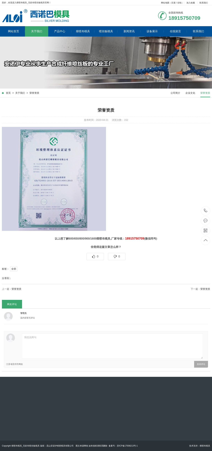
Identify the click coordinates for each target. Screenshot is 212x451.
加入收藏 (190, 3)
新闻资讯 (132, 31)
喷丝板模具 (108, 31)
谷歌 (179, 3)
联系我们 (204, 3)
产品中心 (62, 31)
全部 (13, 269)
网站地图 (165, 3)
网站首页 (16, 31)
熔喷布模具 (85, 31)
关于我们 (36, 31)
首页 (8, 93)
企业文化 (190, 93)
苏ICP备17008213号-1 (127, 446)
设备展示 (155, 31)
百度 (173, 3)
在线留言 (178, 31)
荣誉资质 (34, 93)
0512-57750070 (205, 210)
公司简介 (175, 93)
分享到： (7, 278)
